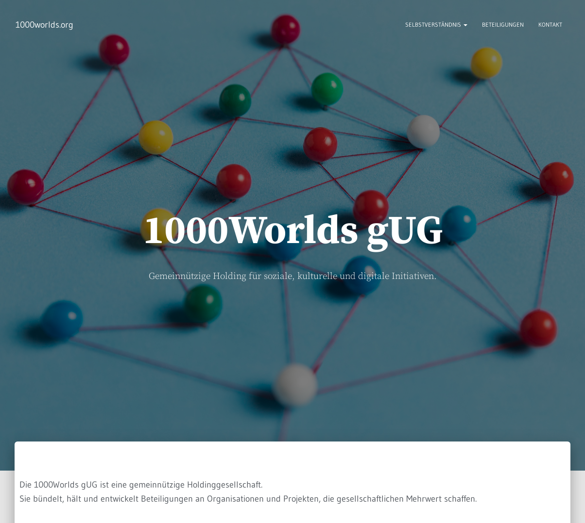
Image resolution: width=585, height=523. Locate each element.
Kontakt (550, 24)
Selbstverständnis (436, 24)
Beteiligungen (503, 24)
